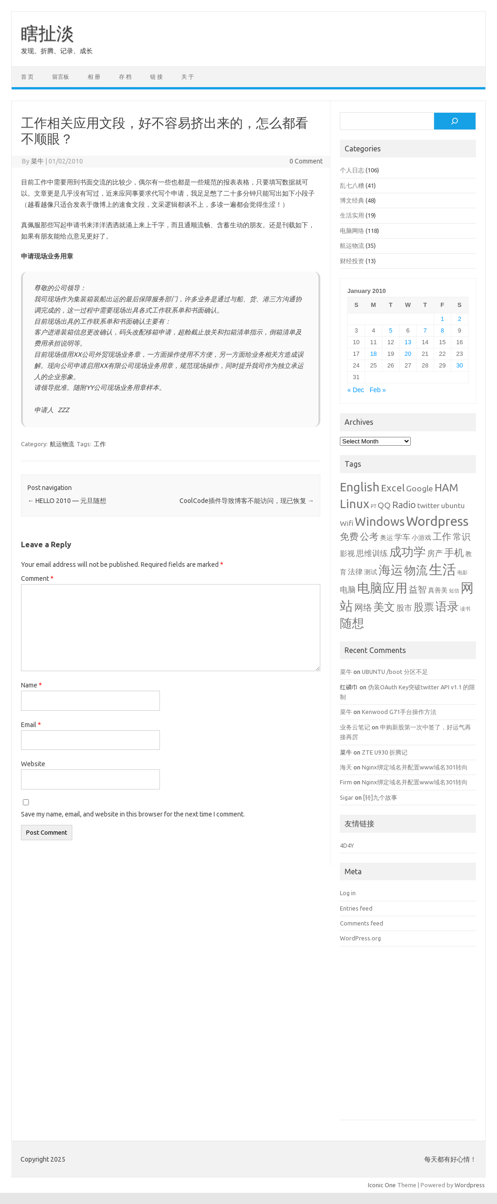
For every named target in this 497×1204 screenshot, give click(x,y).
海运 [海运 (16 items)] (391, 570)
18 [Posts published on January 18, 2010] (373, 353)
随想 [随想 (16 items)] (352, 623)
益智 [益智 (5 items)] (418, 589)
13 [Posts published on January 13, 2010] (408, 342)
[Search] (455, 121)
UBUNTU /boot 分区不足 (395, 671)
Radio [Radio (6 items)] (404, 505)
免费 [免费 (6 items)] (349, 536)
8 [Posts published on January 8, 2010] (442, 330)
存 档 (125, 77)
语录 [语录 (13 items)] (447, 606)
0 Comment (306, 161)
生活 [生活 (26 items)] (442, 569)
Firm (346, 782)
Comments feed (361, 923)
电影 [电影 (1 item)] (462, 572)
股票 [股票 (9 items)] (424, 606)
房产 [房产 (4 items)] (435, 553)
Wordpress (470, 1185)
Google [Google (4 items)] (419, 488)
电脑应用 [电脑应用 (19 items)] (382, 588)
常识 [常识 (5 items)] (461, 537)
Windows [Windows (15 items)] (380, 521)
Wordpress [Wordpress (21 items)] (437, 521)
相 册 (94, 77)
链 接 (156, 77)
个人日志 (352, 170)
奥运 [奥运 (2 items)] (386, 537)
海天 (346, 767)
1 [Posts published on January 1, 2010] (442, 318)
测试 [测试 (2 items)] (370, 572)
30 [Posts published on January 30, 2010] (459, 365)
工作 (100, 444)
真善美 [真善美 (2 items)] (438, 590)
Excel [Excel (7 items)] (393, 488)
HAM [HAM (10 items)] (446, 487)
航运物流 (62, 444)
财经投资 (352, 261)
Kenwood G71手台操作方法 (399, 711)
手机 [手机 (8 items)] (454, 552)
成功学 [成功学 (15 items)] (407, 551)
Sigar (346, 797)
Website (33, 764)
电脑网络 (352, 230)
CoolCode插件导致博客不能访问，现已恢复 (246, 500)
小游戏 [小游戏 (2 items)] (421, 537)
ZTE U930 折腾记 (384, 752)
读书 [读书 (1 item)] (465, 609)
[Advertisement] (408, 1040)
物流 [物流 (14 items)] (416, 570)
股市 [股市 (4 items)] (404, 607)
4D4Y (347, 845)
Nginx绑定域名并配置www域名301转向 (415, 767)
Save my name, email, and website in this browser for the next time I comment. (133, 814)
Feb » (378, 390)
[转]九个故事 (380, 797)
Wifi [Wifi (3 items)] (346, 523)
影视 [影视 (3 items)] (347, 553)
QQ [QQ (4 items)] (384, 505)
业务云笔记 (355, 727)
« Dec (355, 390)
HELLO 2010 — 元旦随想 (67, 500)
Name (31, 685)
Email (31, 724)
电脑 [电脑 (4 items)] (348, 589)
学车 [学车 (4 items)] (402, 536)
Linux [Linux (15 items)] (354, 503)
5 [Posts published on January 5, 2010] (390, 330)
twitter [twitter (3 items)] (428, 505)
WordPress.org (360, 938)
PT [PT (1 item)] (373, 506)
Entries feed (356, 908)
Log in (348, 893)
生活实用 (352, 215)
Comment (37, 578)
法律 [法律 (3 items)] (355, 571)
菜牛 (37, 161)
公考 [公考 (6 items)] (369, 536)
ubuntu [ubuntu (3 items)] (453, 505)
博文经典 (352, 200)
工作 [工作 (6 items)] (442, 536)
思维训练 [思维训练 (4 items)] (372, 553)
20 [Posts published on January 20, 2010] (408, 353)
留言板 (60, 77)
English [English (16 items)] (360, 487)
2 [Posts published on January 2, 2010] (459, 318)
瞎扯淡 (47, 33)
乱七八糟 (352, 185)
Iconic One (382, 1185)
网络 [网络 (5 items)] (363, 607)
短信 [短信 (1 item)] (454, 590)
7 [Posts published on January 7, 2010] (425, 330)
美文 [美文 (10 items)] (384, 606)
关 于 (187, 77)
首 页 (27, 77)
